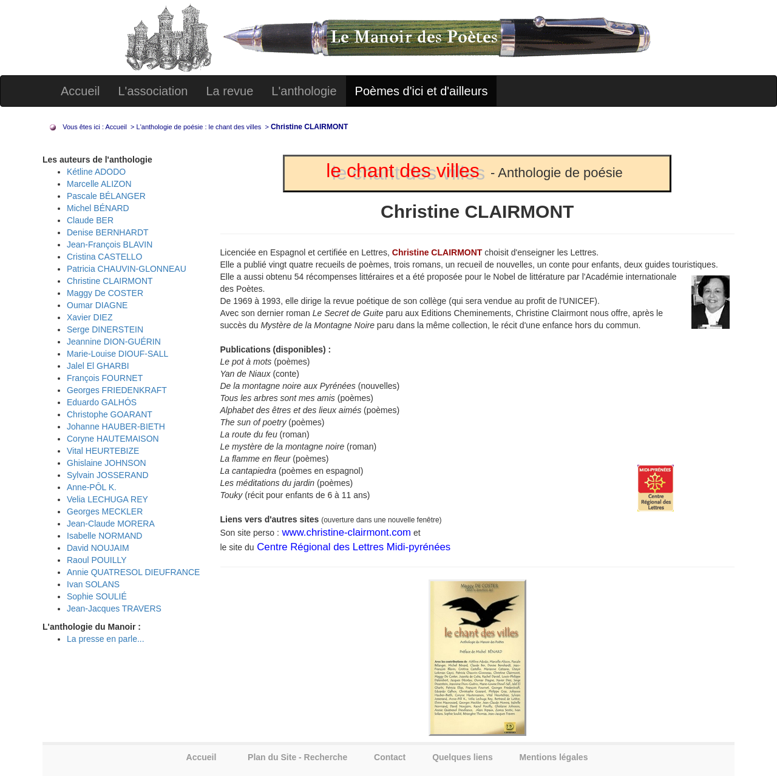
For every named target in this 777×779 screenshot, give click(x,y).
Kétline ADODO (96, 172)
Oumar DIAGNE (97, 305)
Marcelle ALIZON (99, 184)
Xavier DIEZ (89, 317)
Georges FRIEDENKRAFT (117, 390)
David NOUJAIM (98, 548)
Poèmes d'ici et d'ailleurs (421, 91)
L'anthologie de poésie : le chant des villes (200, 126)
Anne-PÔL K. (92, 487)
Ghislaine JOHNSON (106, 463)
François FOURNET (105, 378)
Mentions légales (554, 757)
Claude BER (90, 220)
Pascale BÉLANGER (106, 196)
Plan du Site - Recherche (297, 757)
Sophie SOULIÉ (97, 596)
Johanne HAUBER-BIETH (116, 426)
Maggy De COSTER (105, 293)
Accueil (80, 91)
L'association (153, 91)
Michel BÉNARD (98, 208)
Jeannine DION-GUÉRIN (114, 341)
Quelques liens (462, 757)
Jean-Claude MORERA (111, 523)
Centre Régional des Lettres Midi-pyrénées (352, 547)
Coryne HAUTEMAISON (113, 438)
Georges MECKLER (105, 511)
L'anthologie (303, 91)
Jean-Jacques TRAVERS (114, 608)
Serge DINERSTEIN (105, 329)
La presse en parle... (105, 639)
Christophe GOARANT (109, 414)
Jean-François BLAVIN (109, 244)
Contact (389, 757)
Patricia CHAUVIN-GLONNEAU (126, 269)
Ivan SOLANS (93, 584)
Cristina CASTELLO (104, 256)
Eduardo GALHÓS (102, 402)
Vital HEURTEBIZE (103, 451)
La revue (229, 91)
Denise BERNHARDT (108, 232)
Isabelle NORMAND (104, 536)
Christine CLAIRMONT (110, 281)
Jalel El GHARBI (98, 366)
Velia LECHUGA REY (107, 499)
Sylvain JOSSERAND (108, 475)
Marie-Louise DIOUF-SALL (117, 354)
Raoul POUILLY (97, 560)
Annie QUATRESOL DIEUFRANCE (133, 572)
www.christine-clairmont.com (345, 532)
